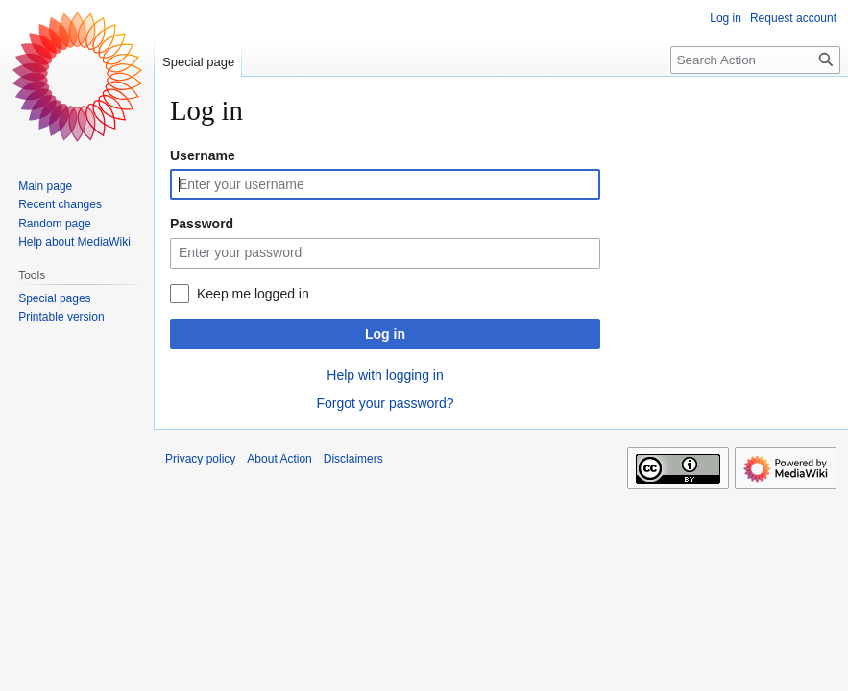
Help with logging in (385, 375)
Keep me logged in (253, 293)
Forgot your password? (384, 403)
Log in (385, 334)
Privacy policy (200, 458)
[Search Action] (755, 60)
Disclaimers (353, 458)
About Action (279, 458)
